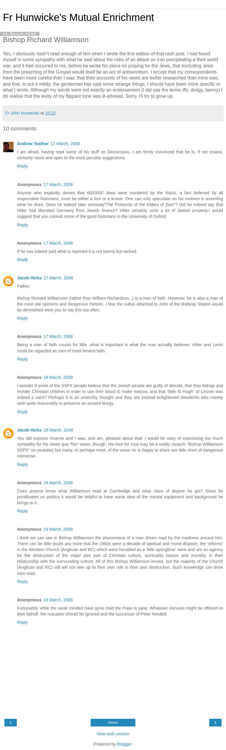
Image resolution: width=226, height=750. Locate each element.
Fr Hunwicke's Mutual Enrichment (78, 17)
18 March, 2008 (58, 377)
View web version (113, 733)
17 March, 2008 (65, 143)
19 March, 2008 (58, 529)
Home (113, 723)
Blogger (124, 744)
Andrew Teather (33, 143)
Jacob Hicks (29, 278)
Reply (22, 166)
